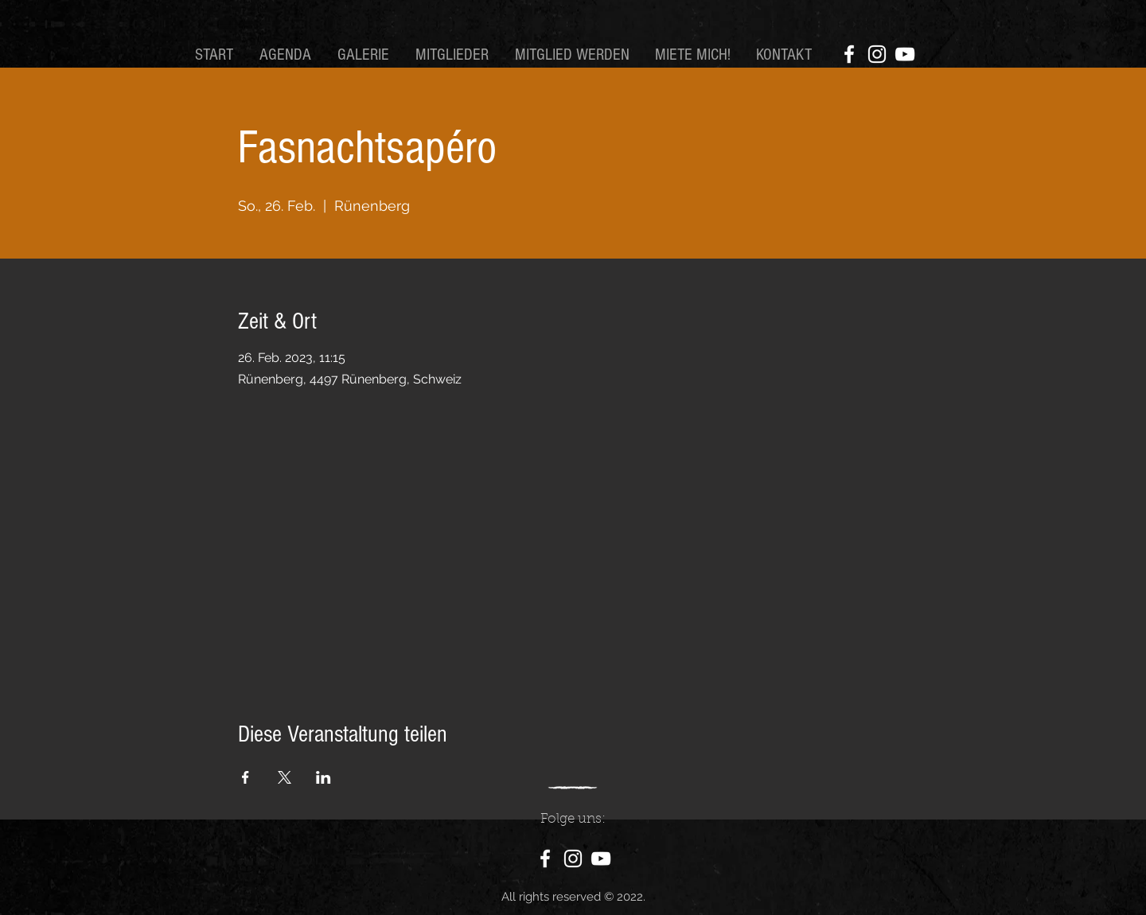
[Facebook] (849, 54)
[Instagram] (877, 54)
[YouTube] (905, 54)
